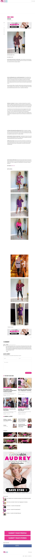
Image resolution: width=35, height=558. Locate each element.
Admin (5, 395)
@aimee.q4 (13, 165)
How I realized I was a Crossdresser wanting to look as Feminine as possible (9, 390)
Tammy (4, 425)
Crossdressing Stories (7, 387)
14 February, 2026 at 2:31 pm (12, 344)
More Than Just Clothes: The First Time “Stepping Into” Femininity (25, 390)
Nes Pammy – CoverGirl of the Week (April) (9, 409)
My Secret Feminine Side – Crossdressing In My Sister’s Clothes (22, 420)
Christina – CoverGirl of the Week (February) (7, 420)
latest (11, 416)
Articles (20, 387)
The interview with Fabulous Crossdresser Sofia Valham (22, 425)
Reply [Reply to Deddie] (7, 351)
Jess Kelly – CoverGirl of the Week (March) (23, 409)
